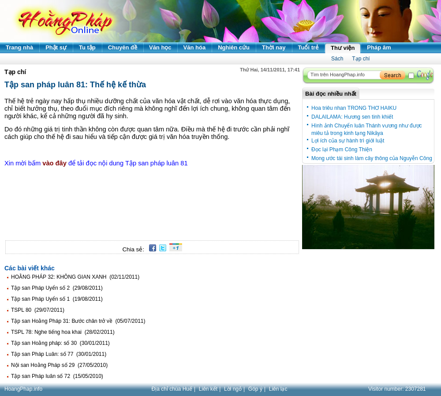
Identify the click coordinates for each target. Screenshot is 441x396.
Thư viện (343, 48)
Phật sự (56, 47)
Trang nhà (19, 47)
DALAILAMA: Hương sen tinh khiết (352, 117)
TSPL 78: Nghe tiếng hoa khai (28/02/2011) (63, 332)
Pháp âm (379, 47)
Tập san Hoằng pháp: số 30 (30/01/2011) (60, 343)
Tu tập (87, 47)
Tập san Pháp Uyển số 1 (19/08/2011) (57, 299)
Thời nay (274, 47)
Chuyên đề (122, 47)
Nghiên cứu (234, 47)
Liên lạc (278, 389)
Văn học (160, 47)
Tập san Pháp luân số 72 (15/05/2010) (57, 376)
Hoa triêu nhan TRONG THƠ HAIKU (353, 108)
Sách (337, 59)
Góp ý (255, 389)
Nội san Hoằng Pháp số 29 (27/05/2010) (59, 365)
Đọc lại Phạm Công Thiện (341, 149)
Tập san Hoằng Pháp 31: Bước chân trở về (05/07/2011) (78, 321)
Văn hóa (194, 47)
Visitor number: (397, 389)
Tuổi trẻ (308, 47)
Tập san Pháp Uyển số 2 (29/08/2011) (57, 288)
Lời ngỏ (233, 389)
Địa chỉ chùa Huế (172, 389)
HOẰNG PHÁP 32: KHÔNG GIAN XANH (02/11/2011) (75, 277)
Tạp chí (361, 59)
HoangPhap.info (23, 389)
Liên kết (208, 389)
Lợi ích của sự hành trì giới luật (347, 141)
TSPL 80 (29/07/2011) (37, 310)
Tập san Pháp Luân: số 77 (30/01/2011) (58, 354)
